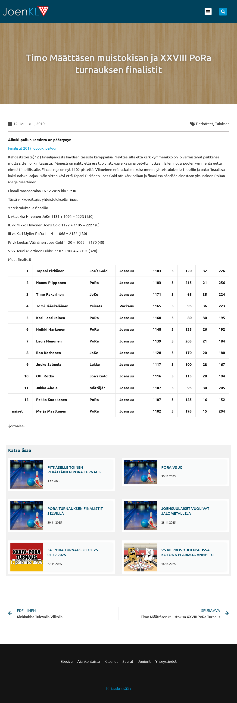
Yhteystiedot (166, 661)
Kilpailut (111, 661)
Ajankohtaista (88, 661)
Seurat (127, 661)
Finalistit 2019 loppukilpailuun (32, 148)
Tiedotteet (204, 123)
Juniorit (144, 661)
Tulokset (222, 123)
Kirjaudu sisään (118, 688)
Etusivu (67, 661)
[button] (208, 11)
